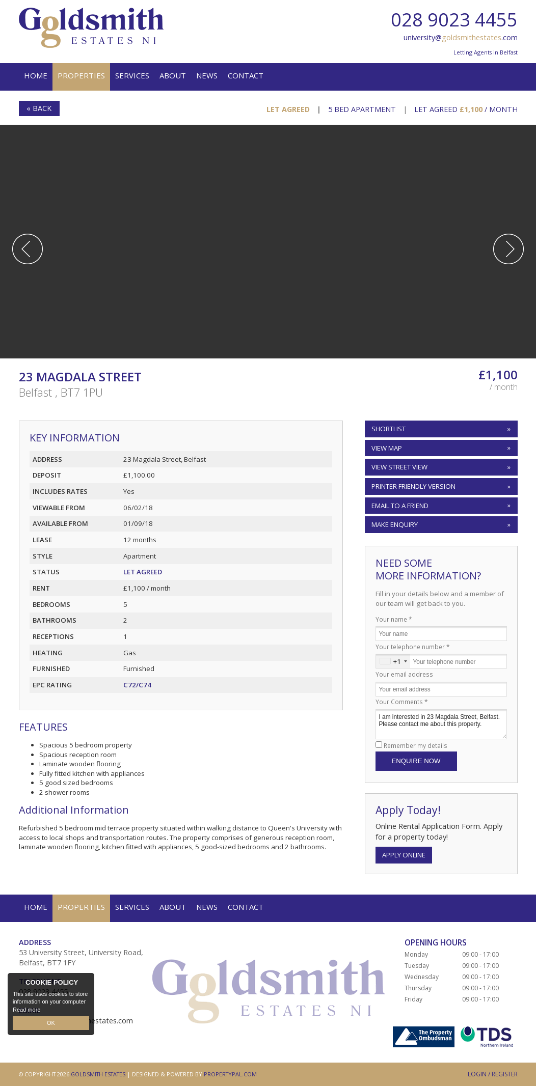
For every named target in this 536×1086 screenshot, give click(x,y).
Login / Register (493, 1074)
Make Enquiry (394, 524)
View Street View (399, 466)
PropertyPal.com (230, 1074)
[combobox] (393, 661)
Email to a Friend (399, 505)
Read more (26, 1009)
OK (51, 1023)
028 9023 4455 (454, 19)
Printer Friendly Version (411, 486)
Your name (394, 619)
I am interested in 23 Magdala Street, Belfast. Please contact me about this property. (441, 724)
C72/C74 (137, 684)
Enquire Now (416, 761)
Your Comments (402, 702)
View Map (386, 448)
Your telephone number (413, 647)
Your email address (404, 674)
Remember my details (415, 745)
